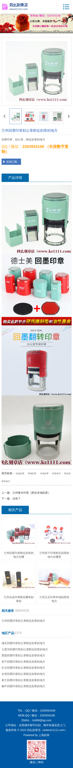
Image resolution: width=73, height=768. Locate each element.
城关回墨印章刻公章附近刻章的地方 (23, 643)
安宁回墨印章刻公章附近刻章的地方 (23, 661)
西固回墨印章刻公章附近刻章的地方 (23, 655)
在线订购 (11, 161)
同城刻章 (32, 473)
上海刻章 (44, 735)
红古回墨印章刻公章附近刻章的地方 (23, 667)
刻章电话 (56, 473)
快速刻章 (20, 473)
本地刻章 (44, 473)
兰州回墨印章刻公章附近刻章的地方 (23, 620)
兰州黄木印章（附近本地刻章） (31, 492)
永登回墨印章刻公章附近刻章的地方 (23, 673)
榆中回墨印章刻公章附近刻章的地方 (23, 686)
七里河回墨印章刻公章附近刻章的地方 (25, 649)
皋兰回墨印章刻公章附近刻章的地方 (23, 680)
